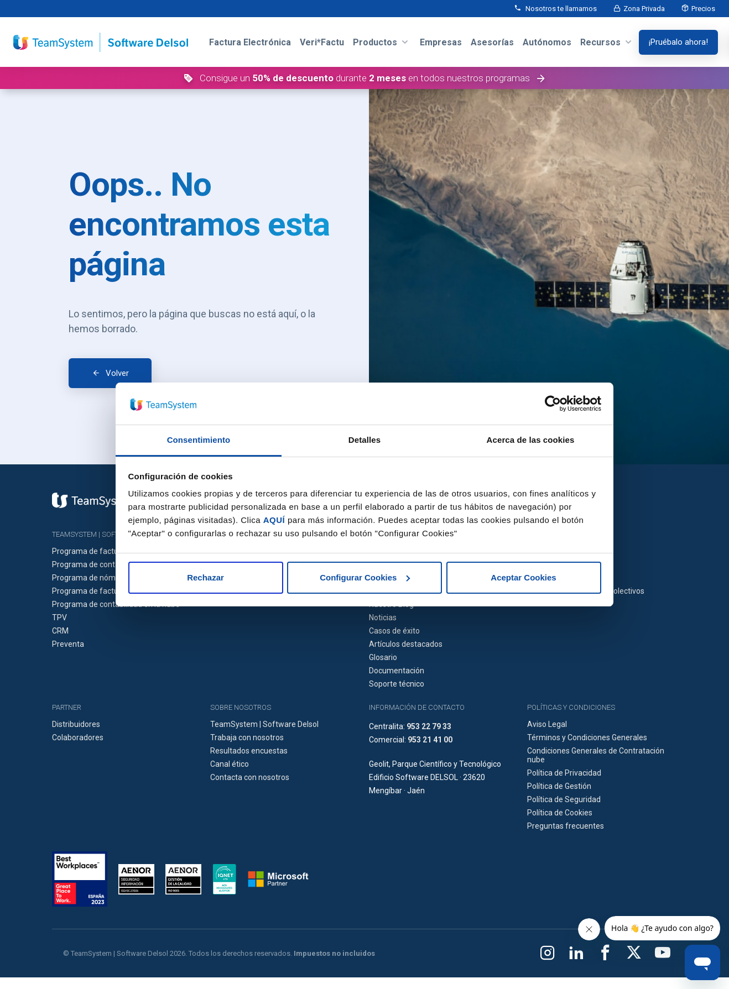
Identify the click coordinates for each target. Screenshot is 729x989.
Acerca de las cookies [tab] (531, 439)
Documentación (396, 670)
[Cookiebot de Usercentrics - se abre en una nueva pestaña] (552, 403)
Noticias (383, 617)
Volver (117, 373)
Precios (703, 8)
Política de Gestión (559, 786)
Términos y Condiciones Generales (587, 737)
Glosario (383, 657)
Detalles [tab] (364, 439)
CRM (60, 630)
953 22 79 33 (429, 726)
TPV (59, 617)
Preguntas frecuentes (565, 825)
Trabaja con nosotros (247, 737)
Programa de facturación (96, 551)
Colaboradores (77, 737)
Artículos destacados (405, 644)
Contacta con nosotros (249, 777)
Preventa (68, 644)
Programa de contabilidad (97, 564)
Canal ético (229, 764)
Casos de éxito (394, 630)
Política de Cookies (559, 812)
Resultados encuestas (249, 750)
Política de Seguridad (564, 799)
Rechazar (205, 577)
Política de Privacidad (564, 772)
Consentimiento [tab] (199, 439)
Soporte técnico (396, 683)
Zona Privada (644, 8)
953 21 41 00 (430, 739)
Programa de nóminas (91, 577)
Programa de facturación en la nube (115, 591)
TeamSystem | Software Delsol (264, 724)
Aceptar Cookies (523, 577)
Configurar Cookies (365, 577)
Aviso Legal (547, 724)
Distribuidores (76, 724)
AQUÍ (274, 520)
